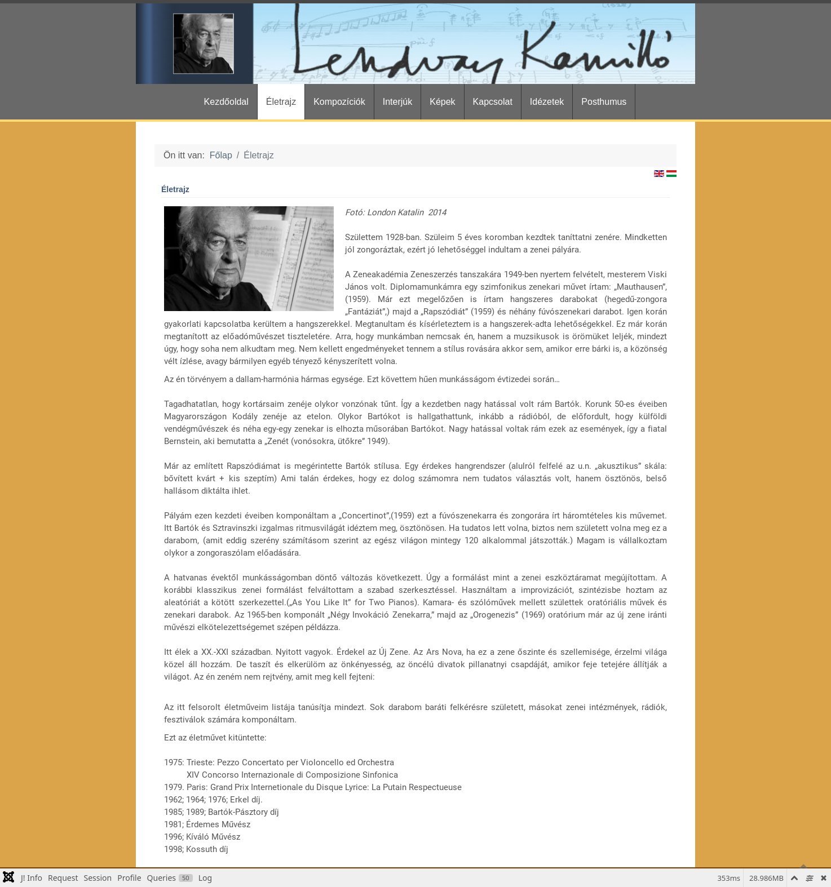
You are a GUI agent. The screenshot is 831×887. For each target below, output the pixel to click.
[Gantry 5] (415, 43)
